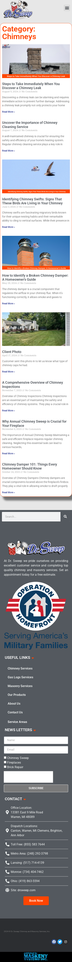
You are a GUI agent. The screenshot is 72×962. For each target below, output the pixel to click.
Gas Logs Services (20, 677)
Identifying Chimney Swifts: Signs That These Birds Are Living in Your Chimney (32, 201)
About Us (14, 703)
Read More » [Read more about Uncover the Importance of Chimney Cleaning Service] (8, 150)
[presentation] (28, 777)
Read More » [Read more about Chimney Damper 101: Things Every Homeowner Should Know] (8, 492)
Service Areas (17, 722)
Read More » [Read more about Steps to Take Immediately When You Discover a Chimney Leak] (8, 111)
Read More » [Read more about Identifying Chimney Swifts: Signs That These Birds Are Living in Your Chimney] (8, 227)
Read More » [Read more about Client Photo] (8, 371)
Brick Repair (15, 767)
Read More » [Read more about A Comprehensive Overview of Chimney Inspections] (8, 410)
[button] (67, 8)
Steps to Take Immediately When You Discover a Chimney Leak (31, 86)
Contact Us (15, 712)
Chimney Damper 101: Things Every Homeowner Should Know (29, 466)
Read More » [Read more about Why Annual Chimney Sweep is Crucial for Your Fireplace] (8, 453)
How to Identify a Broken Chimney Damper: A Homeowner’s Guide (35, 277)
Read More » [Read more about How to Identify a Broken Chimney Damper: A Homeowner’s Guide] (8, 303)
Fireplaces (14, 762)
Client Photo (11, 352)
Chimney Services (20, 668)
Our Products (17, 695)
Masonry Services (20, 686)
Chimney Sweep (18, 758)
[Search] (65, 516)
